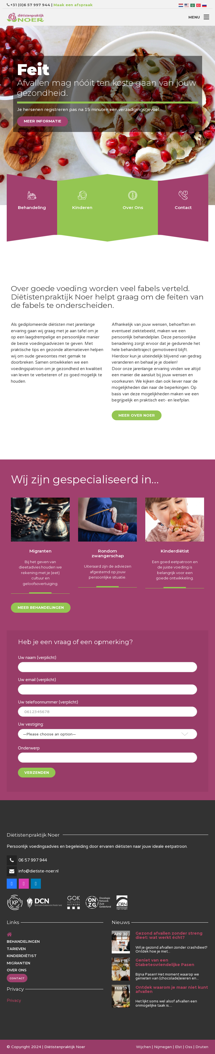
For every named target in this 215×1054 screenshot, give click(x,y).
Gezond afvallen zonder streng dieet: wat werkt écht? (168, 935)
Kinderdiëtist (22, 955)
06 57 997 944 (32, 860)
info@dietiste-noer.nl (38, 871)
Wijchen (143, 1046)
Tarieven (16, 948)
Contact (17, 978)
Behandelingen (23, 941)
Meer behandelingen (41, 607)
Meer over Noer (136, 415)
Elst (178, 1046)
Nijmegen (163, 1046)
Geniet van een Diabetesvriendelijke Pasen (164, 962)
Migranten (18, 963)
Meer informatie (42, 121)
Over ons (17, 970)
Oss (188, 1046)
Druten (201, 1046)
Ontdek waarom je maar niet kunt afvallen (171, 989)
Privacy (14, 1000)
